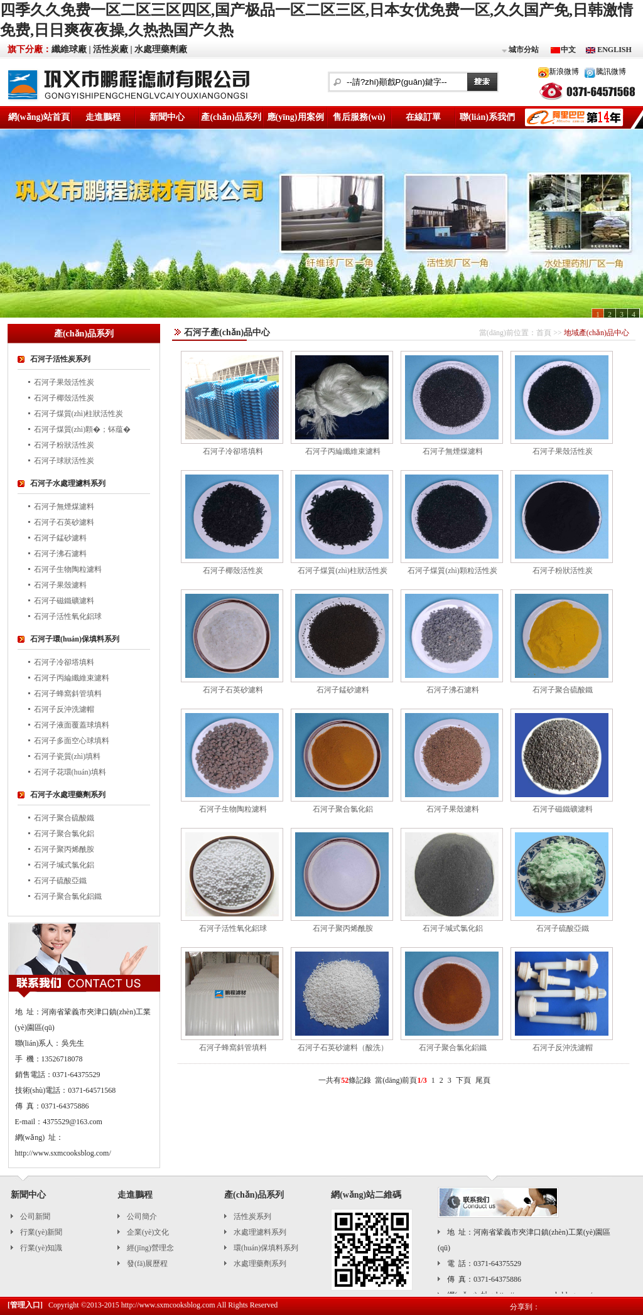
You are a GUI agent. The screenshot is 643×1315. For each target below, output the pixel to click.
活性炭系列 (252, 1216)
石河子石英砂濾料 (64, 522)
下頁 (463, 1080)
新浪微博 (564, 71)
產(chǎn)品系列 (231, 117)
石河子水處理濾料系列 (67, 483)
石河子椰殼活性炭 (64, 398)
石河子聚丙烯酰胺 (64, 849)
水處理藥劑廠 (160, 49)
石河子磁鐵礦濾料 (64, 600)
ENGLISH (613, 49)
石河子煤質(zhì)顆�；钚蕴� (82, 429)
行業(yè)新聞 (41, 1232)
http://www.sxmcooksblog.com (168, 1305)
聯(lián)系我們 (487, 117)
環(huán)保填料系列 (266, 1247)
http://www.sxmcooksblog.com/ (63, 1153)
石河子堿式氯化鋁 (64, 865)
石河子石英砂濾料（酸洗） (343, 1047)
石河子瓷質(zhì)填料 (67, 756)
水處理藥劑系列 (260, 1263)
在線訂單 (423, 117)
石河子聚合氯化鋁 (64, 833)
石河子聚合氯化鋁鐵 (68, 896)
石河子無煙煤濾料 (64, 506)
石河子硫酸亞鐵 (60, 880)
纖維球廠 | (71, 49)
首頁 (543, 332)
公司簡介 (142, 1216)
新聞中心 (167, 117)
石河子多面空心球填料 (71, 740)
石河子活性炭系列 (60, 359)
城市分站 (519, 50)
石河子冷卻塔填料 (64, 662)
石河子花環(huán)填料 (70, 772)
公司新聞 (35, 1216)
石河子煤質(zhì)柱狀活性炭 (79, 413)
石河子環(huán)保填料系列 (74, 639)
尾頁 (482, 1080)
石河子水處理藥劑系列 (67, 794)
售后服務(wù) (359, 117)
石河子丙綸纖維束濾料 (71, 678)
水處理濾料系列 (260, 1232)
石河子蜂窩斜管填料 (68, 693)
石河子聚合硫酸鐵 (64, 817)
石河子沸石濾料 (60, 553)
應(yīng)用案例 (295, 117)
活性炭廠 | (112, 49)
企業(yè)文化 (148, 1232)
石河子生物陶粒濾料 (68, 569)
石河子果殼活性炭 (64, 382)
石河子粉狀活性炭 (64, 445)
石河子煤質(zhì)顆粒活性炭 (452, 570)
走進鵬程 (103, 117)
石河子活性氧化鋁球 (68, 616)
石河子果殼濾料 (60, 585)
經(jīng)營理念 (150, 1247)
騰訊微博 (611, 71)
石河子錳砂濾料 (60, 538)
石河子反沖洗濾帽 (64, 709)
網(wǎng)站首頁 (39, 117)
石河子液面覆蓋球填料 (71, 725)
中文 (568, 49)
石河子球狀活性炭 (64, 460)
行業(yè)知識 (41, 1247)
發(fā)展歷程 (147, 1263)
